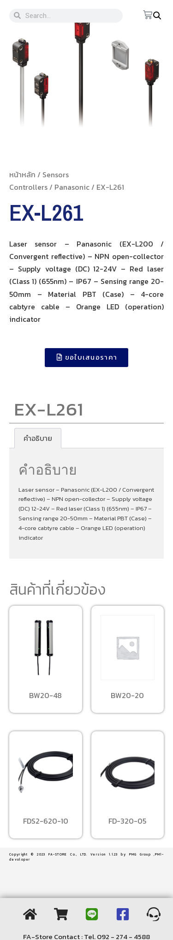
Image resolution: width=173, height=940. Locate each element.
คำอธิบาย (38, 438)
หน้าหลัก (22, 174)
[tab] (37, 438)
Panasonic (71, 187)
